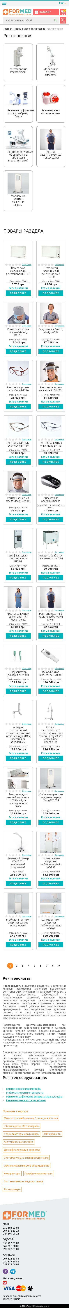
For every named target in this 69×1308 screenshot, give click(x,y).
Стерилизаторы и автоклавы (21, 1134)
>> (58, 965)
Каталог (42, 12)
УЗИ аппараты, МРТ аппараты (21, 1126)
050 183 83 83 (11, 1227)
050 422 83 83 (11, 1243)
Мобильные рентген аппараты (24, 1092)
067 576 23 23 (11, 1230)
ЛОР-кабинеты (52, 1134)
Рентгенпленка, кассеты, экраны (26, 1100)
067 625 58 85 (11, 1246)
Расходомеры (12, 1189)
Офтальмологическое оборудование (26, 1165)
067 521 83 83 (11, 1258)
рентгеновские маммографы (23, 1088)
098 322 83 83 (11, 1249)
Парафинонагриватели (38, 1173)
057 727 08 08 (11, 1264)
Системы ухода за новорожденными (26, 1157)
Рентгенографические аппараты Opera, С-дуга (34, 1096)
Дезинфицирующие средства (22, 1149)
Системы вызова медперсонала (23, 1181)
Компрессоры (12, 1173)
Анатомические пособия (18, 1141)
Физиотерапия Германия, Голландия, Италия (31, 1118)
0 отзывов (26, 265)
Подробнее (18, 293)
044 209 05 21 (11, 1233)
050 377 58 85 (11, 1261)
